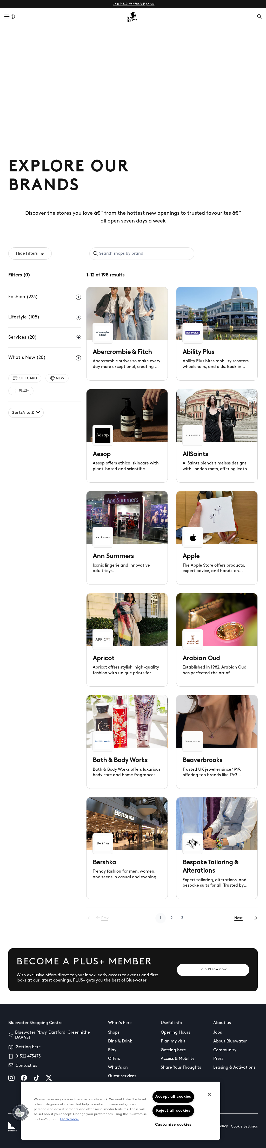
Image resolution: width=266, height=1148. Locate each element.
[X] (49, 1078)
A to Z (26, 413)
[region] (120, 1111)
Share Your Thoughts (181, 1068)
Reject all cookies (173, 1111)
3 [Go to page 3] (184, 918)
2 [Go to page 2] (173, 918)
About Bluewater (230, 1041)
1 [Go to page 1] (162, 918)
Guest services (122, 1076)
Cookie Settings (244, 1127)
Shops (113, 1033)
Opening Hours (175, 1033)
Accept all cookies (173, 1097)
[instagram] (11, 1078)
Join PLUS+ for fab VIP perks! (134, 4)
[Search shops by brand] (144, 253)
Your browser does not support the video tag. (133, 91)
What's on (118, 1068)
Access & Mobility (177, 1059)
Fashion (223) (44, 297)
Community (224, 1050)
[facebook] (24, 1078)
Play (112, 1050)
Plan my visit (173, 1041)
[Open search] (259, 17)
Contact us (26, 1066)
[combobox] (141, 253)
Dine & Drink (120, 1041)
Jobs (217, 1033)
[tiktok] (36, 1078)
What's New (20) (44, 357)
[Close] (209, 1094)
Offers (114, 1059)
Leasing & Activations (234, 1068)
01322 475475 (28, 1056)
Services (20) (44, 337)
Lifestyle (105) (44, 317)
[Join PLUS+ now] (213, 970)
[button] (20, 1112)
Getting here (28, 1047)
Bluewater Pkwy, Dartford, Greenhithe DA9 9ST (52, 1035)
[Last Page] (256, 918)
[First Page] (91, 918)
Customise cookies (173, 1125)
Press (218, 1059)
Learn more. (69, 1119)
